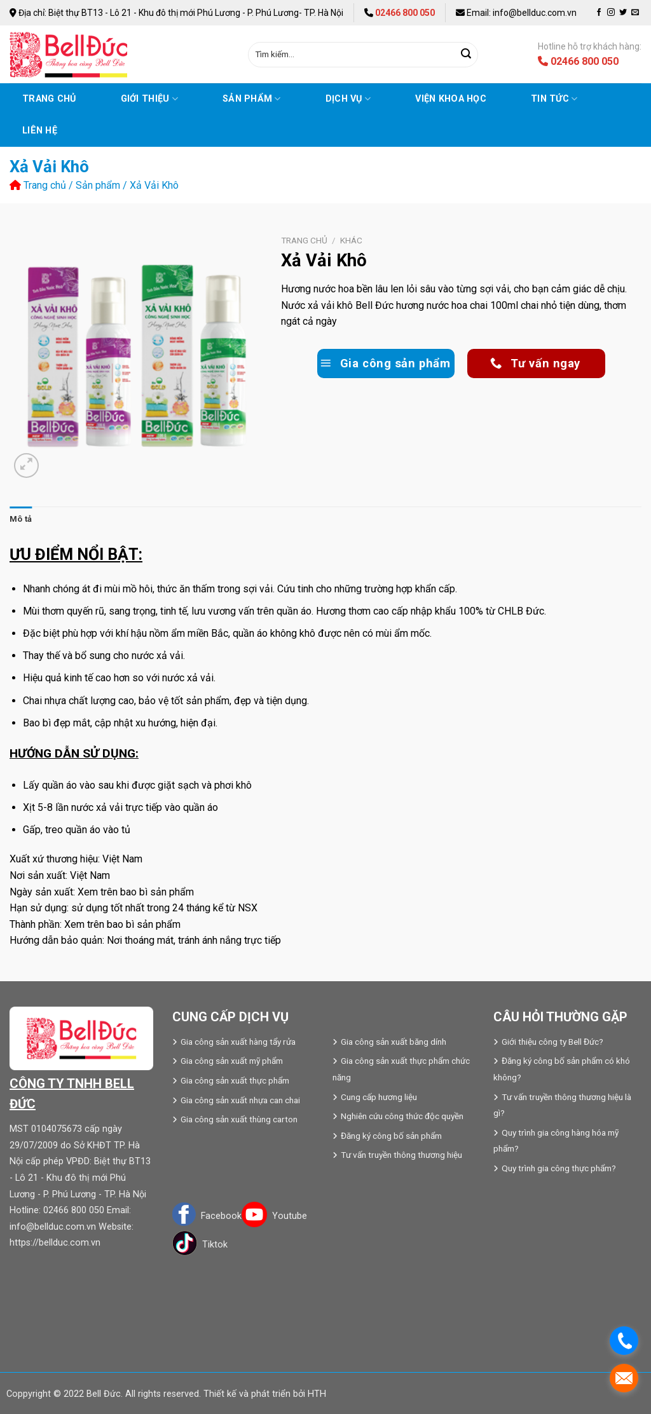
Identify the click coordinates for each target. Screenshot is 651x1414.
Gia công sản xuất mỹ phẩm (232, 1061)
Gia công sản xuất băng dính (393, 1042)
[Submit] (466, 54)
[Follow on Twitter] (623, 12)
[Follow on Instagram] (611, 12)
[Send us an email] (635, 12)
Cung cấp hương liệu (379, 1097)
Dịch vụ (348, 99)
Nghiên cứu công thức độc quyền (402, 1116)
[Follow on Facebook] (599, 12)
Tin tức (554, 99)
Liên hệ (39, 130)
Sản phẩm (252, 99)
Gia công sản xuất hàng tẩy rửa (238, 1042)
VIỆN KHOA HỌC (450, 98)
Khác (351, 240)
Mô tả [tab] (21, 519)
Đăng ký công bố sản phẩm (391, 1136)
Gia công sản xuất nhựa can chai (240, 1100)
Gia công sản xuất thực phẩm (235, 1080)
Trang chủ (49, 98)
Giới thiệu (149, 99)
